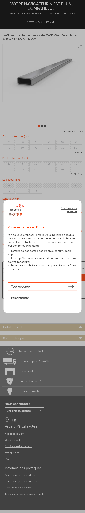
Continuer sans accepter (69, 210)
